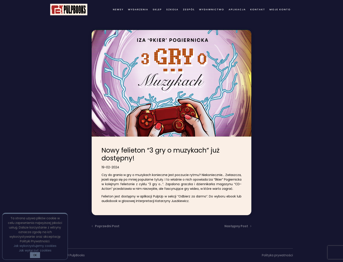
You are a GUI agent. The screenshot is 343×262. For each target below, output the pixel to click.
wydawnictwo (211, 9)
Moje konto (280, 9)
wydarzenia (138, 9)
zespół (189, 9)
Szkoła (172, 9)
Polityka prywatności (277, 255)
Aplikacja (237, 9)
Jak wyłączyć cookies (35, 250)
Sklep (157, 9)
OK (35, 255)
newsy (118, 9)
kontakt (257, 9)
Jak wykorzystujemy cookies (35, 246)
